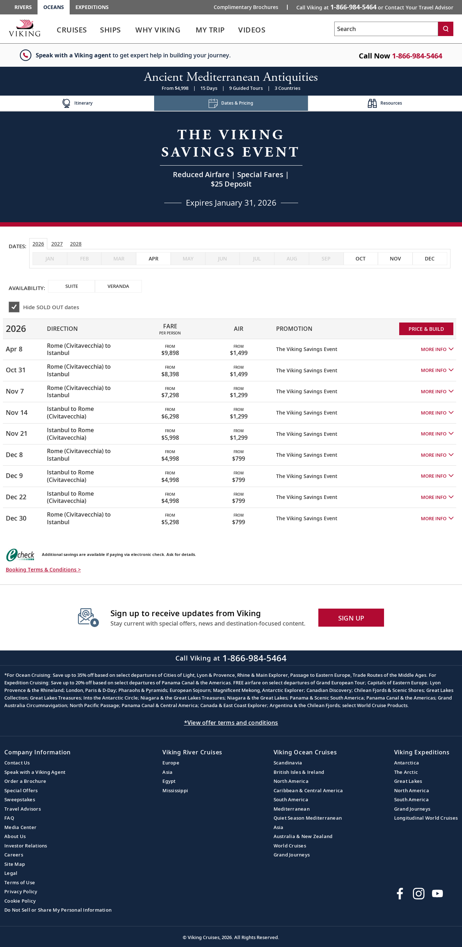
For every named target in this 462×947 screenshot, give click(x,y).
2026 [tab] (38, 243)
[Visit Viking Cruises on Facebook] (400, 893)
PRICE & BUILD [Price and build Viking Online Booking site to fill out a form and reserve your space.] (426, 328)
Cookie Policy (20, 901)
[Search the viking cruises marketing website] (386, 29)
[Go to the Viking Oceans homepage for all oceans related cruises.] (24, 27)
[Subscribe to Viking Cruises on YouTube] (437, 893)
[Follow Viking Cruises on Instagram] (418, 893)
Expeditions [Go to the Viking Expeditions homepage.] (92, 7)
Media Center (20, 827)
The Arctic (406, 772)
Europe (170, 762)
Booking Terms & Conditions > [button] (43, 569)
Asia (167, 772)
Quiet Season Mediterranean (308, 818)
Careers (13, 854)
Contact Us (17, 762)
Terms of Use (19, 882)
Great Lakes (408, 781)
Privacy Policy (21, 891)
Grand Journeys (292, 854)
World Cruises (290, 845)
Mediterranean (292, 809)
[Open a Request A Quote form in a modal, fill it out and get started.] (231, 166)
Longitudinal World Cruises (426, 818)
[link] (72, 31)
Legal (10, 873)
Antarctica (406, 762)
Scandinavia (288, 762)
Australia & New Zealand (303, 836)
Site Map (14, 864)
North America (291, 781)
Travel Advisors (22, 809)
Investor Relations (25, 845)
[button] (437, 349)
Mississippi (175, 790)
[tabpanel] (231, 420)
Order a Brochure (25, 781)
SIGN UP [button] (351, 618)
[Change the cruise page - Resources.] (385, 103)
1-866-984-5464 (417, 56)
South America (291, 799)
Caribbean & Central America (308, 790)
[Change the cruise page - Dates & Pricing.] (231, 103)
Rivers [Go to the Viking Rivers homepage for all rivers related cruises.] (23, 7)
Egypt (168, 781)
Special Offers (21, 790)
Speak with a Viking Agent (34, 772)
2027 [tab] (57, 243)
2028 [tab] (76, 243)
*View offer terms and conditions (231, 723)
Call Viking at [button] (374, 7)
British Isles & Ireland (299, 772)
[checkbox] (153, 258)
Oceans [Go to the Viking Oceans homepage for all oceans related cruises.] (53, 7)
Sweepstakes (19, 799)
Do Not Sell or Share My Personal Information (58, 910)
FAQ (9, 818)
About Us (15, 836)
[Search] (445, 29)
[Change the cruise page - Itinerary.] (77, 103)
